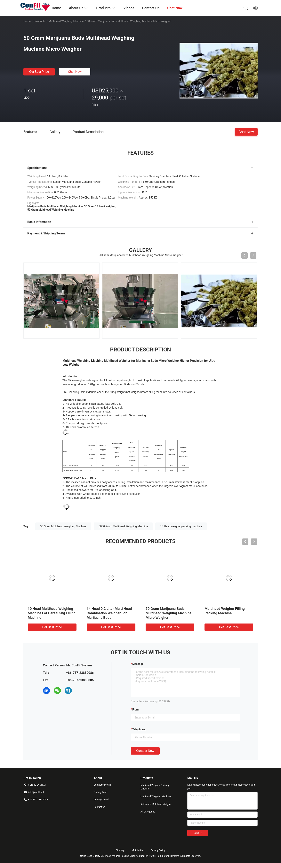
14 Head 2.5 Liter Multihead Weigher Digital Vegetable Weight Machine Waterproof (50, 613)
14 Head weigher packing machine (181, 526)
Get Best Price (39, 72)
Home (27, 21)
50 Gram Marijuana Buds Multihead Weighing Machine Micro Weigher (227, 613)
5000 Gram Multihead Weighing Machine (123, 526)
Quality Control (101, 799)
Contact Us (99, 807)
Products (40, 21)
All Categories (147, 811)
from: (135, 709)
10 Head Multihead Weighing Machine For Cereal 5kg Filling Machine (110, 613)
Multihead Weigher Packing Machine (154, 787)
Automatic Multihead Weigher (155, 804)
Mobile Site (137, 850)
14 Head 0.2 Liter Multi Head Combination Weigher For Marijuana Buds (168, 613)
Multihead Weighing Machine (66, 21)
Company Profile (102, 784)
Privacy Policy (158, 850)
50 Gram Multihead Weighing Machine (63, 526)
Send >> (198, 833)
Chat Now (75, 72)
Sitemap (120, 850)
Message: (138, 663)
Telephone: (139, 729)
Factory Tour (100, 792)
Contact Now (145, 751)
